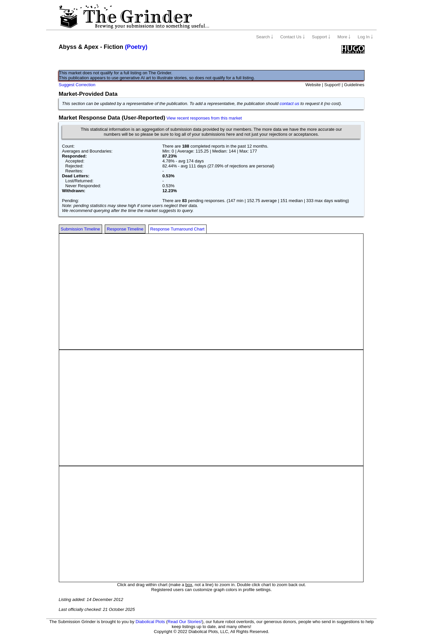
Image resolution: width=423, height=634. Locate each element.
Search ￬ (264, 36)
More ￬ (344, 36)
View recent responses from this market (204, 118)
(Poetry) (136, 47)
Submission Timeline (80, 229)
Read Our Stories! (185, 621)
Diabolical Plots (150, 621)
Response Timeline (125, 229)
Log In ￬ (365, 36)
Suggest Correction (77, 84)
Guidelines (354, 84)
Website (313, 84)
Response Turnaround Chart (177, 229)
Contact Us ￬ (292, 36)
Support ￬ (321, 36)
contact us (289, 103)
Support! (332, 84)
